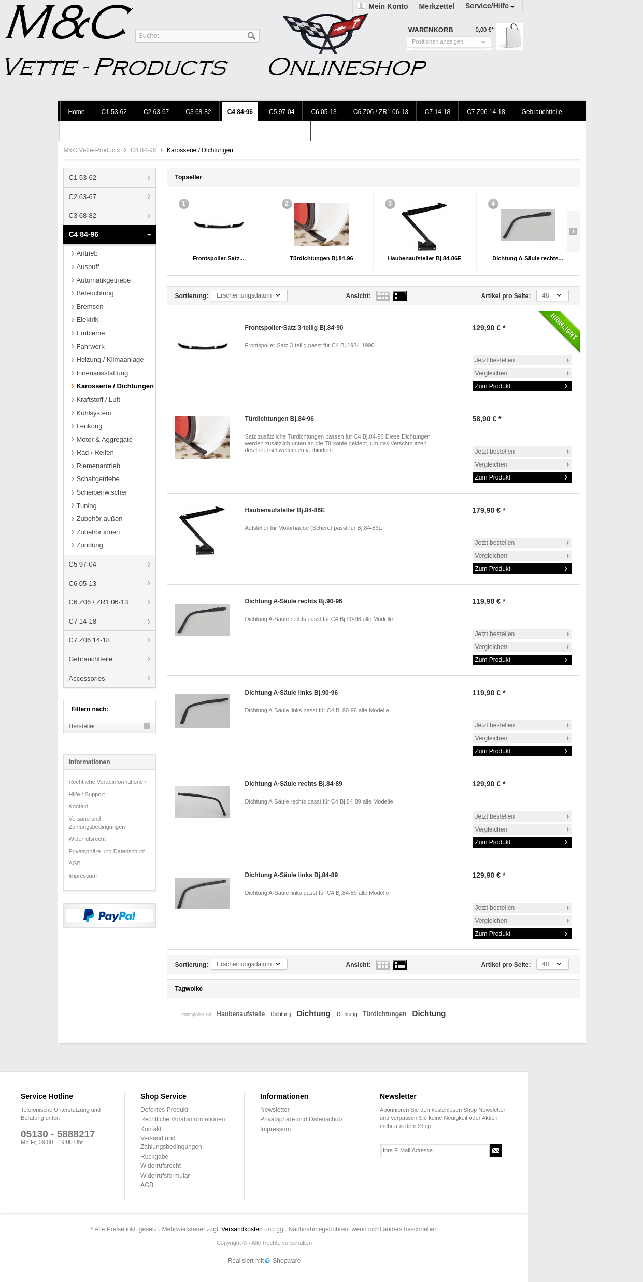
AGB (75, 863)
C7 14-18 (82, 621)
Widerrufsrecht (87, 839)
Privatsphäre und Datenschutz (107, 851)
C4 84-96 (144, 150)
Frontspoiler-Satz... (219, 258)
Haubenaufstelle (242, 1014)
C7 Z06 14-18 (89, 640)
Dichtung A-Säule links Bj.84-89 (291, 875)
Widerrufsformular (165, 1175)
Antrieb (87, 253)
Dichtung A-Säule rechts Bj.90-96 (293, 601)
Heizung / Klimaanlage (110, 359)
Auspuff (88, 267)
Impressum (83, 875)
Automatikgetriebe (104, 280)
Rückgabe (154, 1156)
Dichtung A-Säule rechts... (527, 258)
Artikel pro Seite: (506, 296)
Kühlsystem (94, 413)
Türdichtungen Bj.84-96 (321, 258)
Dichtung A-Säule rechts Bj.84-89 (293, 783)
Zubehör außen (100, 519)
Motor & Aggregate (105, 439)
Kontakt (78, 806)
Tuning (87, 506)
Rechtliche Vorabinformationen (108, 782)
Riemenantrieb (99, 466)
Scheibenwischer (102, 492)
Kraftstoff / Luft (98, 399)
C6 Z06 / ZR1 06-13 (98, 602)
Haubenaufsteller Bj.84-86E (425, 258)
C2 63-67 (82, 197)
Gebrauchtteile (91, 659)
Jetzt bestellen (495, 360)
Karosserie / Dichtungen (115, 386)
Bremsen (90, 307)
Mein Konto (388, 6)
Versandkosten (241, 1229)
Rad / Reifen (95, 452)
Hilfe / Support (87, 794)
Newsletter (275, 1110)
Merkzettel (436, 6)
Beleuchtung (95, 293)
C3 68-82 (82, 215)
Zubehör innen (98, 532)
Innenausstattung (102, 373)
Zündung (90, 545)
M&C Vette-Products (93, 150)
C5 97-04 (82, 564)
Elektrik (88, 319)
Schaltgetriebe (98, 479)
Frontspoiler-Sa (196, 1014)
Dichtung (282, 1014)
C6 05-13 (82, 583)
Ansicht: (358, 296)
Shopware (287, 1260)
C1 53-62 (82, 177)
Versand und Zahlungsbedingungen (97, 822)
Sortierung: (192, 296)
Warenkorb (509, 36)
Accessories (87, 678)
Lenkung (90, 426)
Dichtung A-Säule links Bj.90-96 (291, 692)
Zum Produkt (493, 386)
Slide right (573, 231)
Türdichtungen (385, 1014)
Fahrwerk (91, 346)
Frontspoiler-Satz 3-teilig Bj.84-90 (294, 327)
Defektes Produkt (164, 1110)
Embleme (91, 333)
